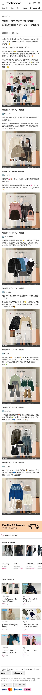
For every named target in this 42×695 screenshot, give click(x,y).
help (2, 670)
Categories (15, 8)
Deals (25, 8)
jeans (39, 566)
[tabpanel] (7, 557)
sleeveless (17, 566)
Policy (21, 669)
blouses (4, 566)
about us (3, 669)
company (8, 670)
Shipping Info (29, 669)
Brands (4, 8)
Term (16, 669)
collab (37, 669)
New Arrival (35, 8)
